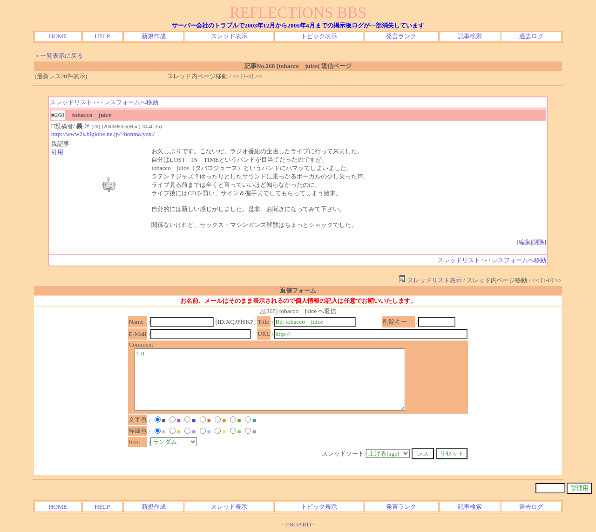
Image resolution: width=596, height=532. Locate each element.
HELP (102, 36)
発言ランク (401, 36)
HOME (58, 36)
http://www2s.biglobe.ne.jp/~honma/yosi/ (103, 133)
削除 (538, 242)
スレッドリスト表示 (430, 280)
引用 (57, 152)
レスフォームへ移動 (131, 102)
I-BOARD (298, 524)
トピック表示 (319, 36)
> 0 (270, 379)
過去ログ (531, 36)
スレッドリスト (71, 102)
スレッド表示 (229, 36)
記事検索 (470, 36)
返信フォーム (298, 290)
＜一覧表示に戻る (58, 55)
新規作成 (154, 36)
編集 (525, 242)
